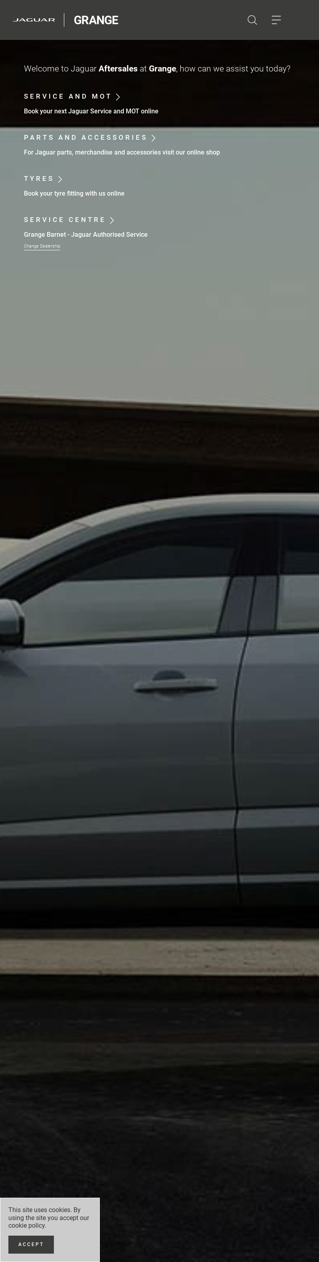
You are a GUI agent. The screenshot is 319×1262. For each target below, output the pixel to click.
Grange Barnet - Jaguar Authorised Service (86, 234)
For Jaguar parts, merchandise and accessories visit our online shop (122, 152)
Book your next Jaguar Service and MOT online (91, 111)
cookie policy (26, 1225)
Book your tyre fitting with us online (74, 193)
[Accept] (31, 1245)
